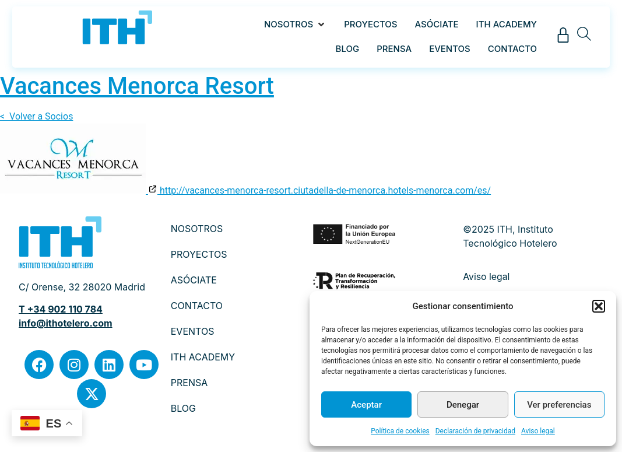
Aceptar (366, 405)
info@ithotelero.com (66, 323)
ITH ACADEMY (203, 357)
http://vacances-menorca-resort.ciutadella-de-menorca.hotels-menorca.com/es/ (319, 190)
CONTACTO (197, 305)
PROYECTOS (199, 254)
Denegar (463, 405)
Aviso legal (538, 431)
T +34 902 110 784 (61, 309)
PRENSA (189, 382)
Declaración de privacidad (475, 431)
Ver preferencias (559, 405)
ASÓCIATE (194, 280)
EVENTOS (193, 331)
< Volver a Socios (36, 116)
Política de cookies (400, 431)
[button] (599, 306)
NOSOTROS (197, 228)
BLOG (183, 408)
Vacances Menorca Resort (137, 86)
